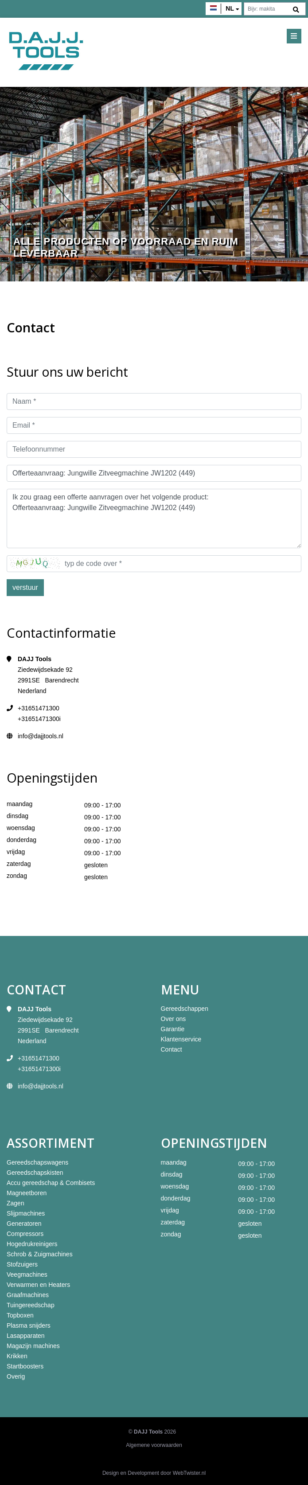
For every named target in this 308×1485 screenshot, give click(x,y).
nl (230, 8)
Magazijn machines (33, 1345)
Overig (16, 1376)
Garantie (173, 1029)
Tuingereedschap (31, 1305)
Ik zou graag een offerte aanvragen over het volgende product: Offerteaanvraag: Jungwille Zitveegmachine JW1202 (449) (154, 518)
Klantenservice (181, 1039)
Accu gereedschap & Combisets (51, 1182)
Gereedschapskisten (35, 1172)
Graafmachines (28, 1294)
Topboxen (20, 1315)
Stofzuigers (22, 1264)
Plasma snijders (29, 1325)
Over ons (173, 1018)
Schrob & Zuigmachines (40, 1254)
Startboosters (25, 1366)
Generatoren (24, 1223)
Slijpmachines (26, 1213)
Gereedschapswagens (37, 1162)
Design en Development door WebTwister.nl (154, 1473)
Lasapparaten (26, 1335)
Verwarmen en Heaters (38, 1284)
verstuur (25, 587)
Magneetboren (27, 1193)
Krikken (17, 1356)
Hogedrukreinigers (32, 1243)
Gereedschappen (184, 1008)
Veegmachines (27, 1274)
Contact (171, 1049)
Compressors (25, 1233)
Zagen (15, 1203)
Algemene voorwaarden (154, 1445)
